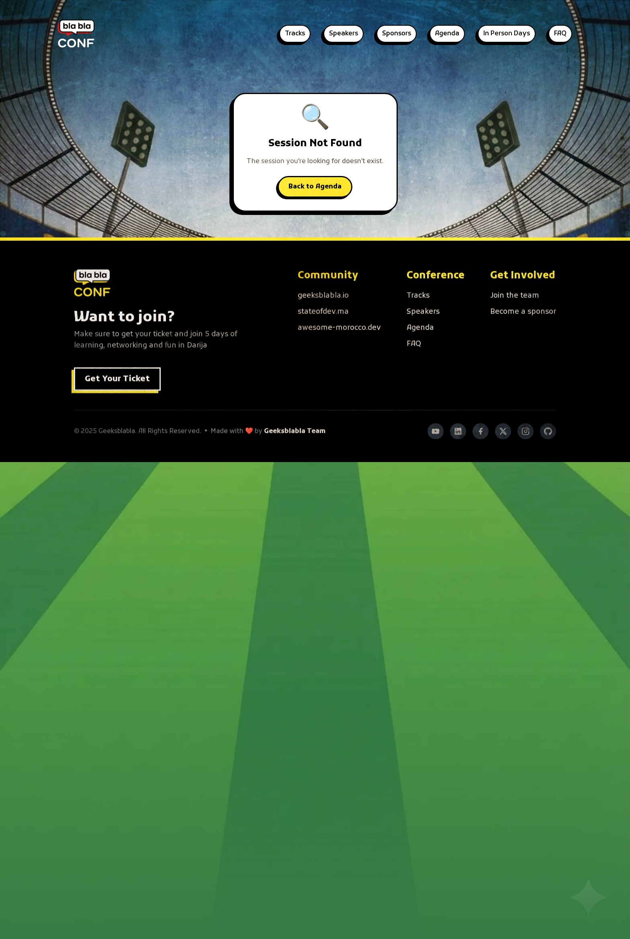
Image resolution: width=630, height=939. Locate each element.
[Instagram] (526, 452)
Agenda (447, 34)
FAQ (560, 34)
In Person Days (506, 34)
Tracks (295, 34)
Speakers (343, 34)
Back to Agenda (315, 187)
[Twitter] (503, 452)
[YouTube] (436, 452)
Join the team (514, 316)
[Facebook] (480, 452)
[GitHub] (548, 452)
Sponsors (396, 34)
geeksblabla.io (323, 316)
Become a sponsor (523, 332)
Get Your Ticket (117, 399)
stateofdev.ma (323, 332)
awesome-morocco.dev (339, 348)
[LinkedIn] (458, 452)
